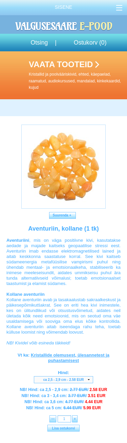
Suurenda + (62, 215)
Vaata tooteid (76, 75)
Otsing (39, 42)
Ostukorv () (90, 42)
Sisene (63, 7)
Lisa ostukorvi (63, 428)
